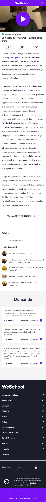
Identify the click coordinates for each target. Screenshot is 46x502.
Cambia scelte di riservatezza (34, 494)
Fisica (4, 422)
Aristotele (26, 90)
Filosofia (5, 449)
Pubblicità (23, 490)
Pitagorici (16, 57)
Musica (5, 443)
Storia (4, 416)
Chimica (5, 411)
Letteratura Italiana (10, 395)
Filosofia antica (16, 34)
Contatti (7, 490)
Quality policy (38, 490)
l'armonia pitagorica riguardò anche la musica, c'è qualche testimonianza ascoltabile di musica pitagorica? (22, 332)
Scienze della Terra (10, 432)
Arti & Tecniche (8, 438)
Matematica (7, 400)
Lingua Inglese (8, 427)
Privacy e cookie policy (11, 494)
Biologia (5, 406)
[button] (3, 3)
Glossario (6, 454)
